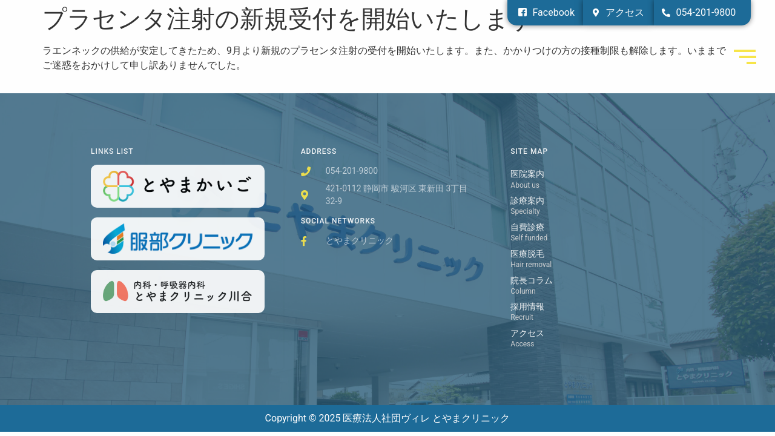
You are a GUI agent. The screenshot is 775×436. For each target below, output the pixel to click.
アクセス (527, 333)
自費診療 (527, 227)
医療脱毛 (527, 254)
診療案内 (527, 200)
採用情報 (527, 306)
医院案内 (527, 174)
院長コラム (531, 280)
